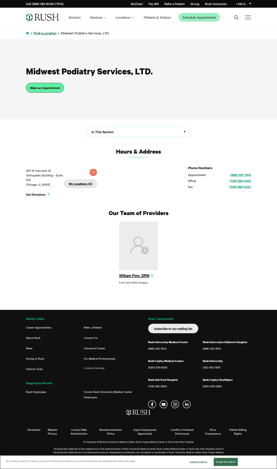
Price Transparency (213, 431)
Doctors (75, 17)
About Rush (33, 338)
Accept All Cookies (225, 461)
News (29, 348)
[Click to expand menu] (138, 132)
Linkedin (187, 404)
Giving (194, 4)
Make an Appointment (45, 88)
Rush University (216, 4)
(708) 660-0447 (240, 187)
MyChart (137, 4)
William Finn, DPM (134, 275)
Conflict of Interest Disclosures (182, 431)
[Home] (138, 416)
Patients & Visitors (157, 17)
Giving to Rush (35, 358)
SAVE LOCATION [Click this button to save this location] (93, 172)
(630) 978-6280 (212, 386)
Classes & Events (94, 348)
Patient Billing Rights (238, 431)
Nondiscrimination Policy (110, 431)
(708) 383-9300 (157, 386)
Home (27, 33)
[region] (138, 462)
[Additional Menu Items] (248, 17)
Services (96, 17)
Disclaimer (34, 430)
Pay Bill (154, 4)
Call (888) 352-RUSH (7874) (45, 4)
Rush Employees (36, 392)
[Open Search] (236, 17)
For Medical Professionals (99, 358)
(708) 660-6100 (240, 181)
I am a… (242, 3)
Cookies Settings (94, 368)
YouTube (164, 404)
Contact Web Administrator (79, 431)
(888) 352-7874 (240, 175)
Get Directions (36, 194)
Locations (123, 17)
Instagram (175, 404)
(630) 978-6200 (157, 367)
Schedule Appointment (199, 17)
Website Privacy (52, 431)
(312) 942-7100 (211, 367)
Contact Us (91, 338)
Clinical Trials (34, 369)
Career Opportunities (38, 327)
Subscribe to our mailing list (173, 328)
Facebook (152, 404)
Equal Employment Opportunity (144, 431)
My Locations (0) (80, 183)
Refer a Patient (174, 4)
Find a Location (45, 33)
